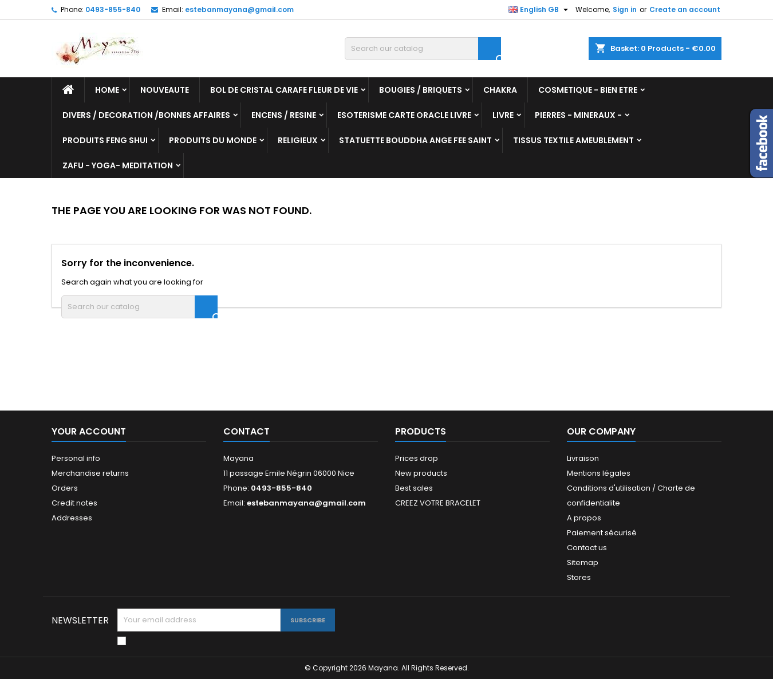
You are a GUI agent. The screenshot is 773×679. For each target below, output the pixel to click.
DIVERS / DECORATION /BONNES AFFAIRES (146, 115)
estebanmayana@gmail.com (239, 9)
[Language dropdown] (539, 9)
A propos (584, 517)
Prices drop (416, 458)
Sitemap (582, 562)
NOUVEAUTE (164, 90)
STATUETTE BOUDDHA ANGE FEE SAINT (415, 140)
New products (421, 473)
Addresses (72, 517)
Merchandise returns (90, 473)
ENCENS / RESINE (283, 115)
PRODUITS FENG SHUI (105, 140)
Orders (65, 488)
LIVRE (503, 115)
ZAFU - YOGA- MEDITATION (117, 165)
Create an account (684, 9)
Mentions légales (598, 473)
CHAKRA (500, 90)
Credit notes (74, 503)
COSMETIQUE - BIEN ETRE (587, 90)
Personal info (76, 458)
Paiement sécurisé (602, 532)
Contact (246, 431)
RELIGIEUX (298, 140)
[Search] (423, 48)
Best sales (414, 488)
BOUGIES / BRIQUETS (420, 90)
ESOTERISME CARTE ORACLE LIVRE (404, 115)
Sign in (625, 9)
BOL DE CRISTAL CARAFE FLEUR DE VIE (284, 90)
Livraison (583, 458)
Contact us (587, 547)
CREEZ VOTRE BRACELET (437, 503)
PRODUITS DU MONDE (213, 140)
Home (107, 90)
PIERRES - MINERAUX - (578, 115)
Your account (89, 431)
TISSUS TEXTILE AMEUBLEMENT (573, 140)
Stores (579, 577)
